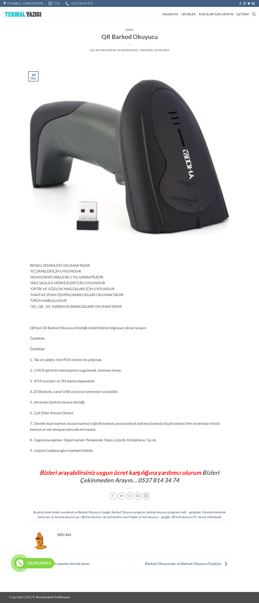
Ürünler (188, 14)
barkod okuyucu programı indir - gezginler (174, 512)
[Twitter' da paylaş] (121, 496)
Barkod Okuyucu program (128, 512)
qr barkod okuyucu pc (65, 517)
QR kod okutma (91, 517)
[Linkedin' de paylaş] (146, 496)
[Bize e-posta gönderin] (253, 3)
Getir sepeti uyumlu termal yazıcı (59, 563)
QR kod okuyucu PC (184, 517)
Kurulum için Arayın (216, 14)
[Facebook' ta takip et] (240, 3)
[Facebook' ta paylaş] (113, 496)
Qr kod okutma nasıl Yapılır (120, 517)
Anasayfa (170, 14)
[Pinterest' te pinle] (138, 496)
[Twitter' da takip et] (249, 3)
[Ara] (254, 14)
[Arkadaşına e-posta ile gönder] (130, 496)
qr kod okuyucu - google (154, 517)
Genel (129, 29)
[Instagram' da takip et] (244, 3)
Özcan (94, 50)
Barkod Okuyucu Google (94, 512)
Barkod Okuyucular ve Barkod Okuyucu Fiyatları (187, 563)
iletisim (243, 14)
